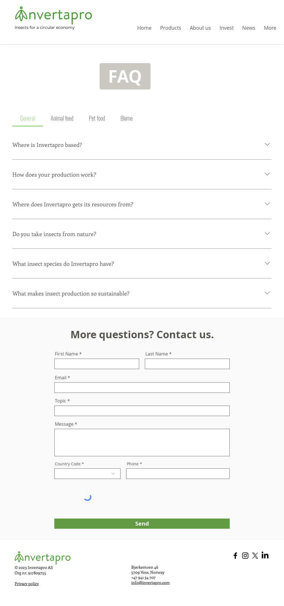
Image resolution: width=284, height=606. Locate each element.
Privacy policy (27, 583)
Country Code (68, 464)
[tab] (27, 118)
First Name (66, 354)
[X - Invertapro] (255, 555)
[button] (270, 28)
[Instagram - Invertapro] (245, 555)
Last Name (156, 354)
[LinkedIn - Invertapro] (265, 555)
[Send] (142, 524)
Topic (60, 401)
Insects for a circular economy (45, 27)
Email (60, 377)
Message (64, 424)
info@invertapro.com (150, 582)
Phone (133, 464)
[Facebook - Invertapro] (235, 555)
